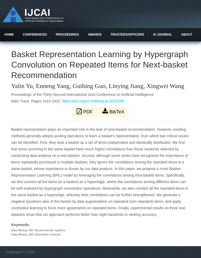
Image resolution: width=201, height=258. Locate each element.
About (186, 34)
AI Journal (162, 34)
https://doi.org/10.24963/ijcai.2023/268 (93, 101)
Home (9, 34)
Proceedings (67, 34)
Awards (95, 34)
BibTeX (113, 111)
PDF (85, 111)
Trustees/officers (127, 34)
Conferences (35, 34)
